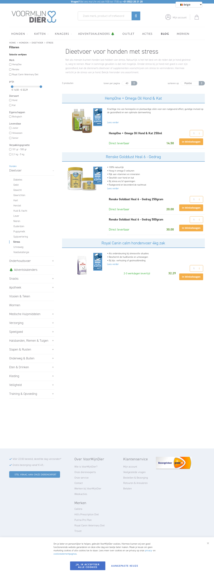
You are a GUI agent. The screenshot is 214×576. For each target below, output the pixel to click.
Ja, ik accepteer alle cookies (87, 566)
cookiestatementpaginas (65, 553)
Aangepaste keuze (124, 565)
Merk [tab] (11, 60)
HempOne (17, 64)
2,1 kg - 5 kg (18, 154)
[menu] (107, 33)
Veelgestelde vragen (134, 472)
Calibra (78, 509)
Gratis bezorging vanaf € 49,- (28, 465)
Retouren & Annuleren (135, 483)
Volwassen (17, 133)
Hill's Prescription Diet (86, 514)
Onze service (81, 477)
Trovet (78, 531)
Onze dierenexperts (85, 472)
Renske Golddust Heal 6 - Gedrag (133, 156)
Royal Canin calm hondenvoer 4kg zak (133, 243)
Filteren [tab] (14, 47)
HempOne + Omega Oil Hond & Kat (133, 98)
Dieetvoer (37, 42)
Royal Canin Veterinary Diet (25, 74)
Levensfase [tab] (15, 123)
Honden (23, 42)
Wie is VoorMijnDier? (85, 466)
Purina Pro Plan (83, 520)
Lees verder (113, 122)
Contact (78, 483)
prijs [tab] (11, 81)
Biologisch (17, 116)
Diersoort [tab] (14, 96)
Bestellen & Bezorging (135, 477)
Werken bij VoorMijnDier (87, 488)
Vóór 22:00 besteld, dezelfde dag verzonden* (37, 459)
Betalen (127, 488)
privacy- (148, 550)
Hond (14, 100)
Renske (15, 69)
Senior (15, 138)
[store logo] (34, 17)
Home (12, 42)
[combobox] (109, 16)
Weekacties (80, 494)
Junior (15, 128)
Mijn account (180, 17)
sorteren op (173, 83)
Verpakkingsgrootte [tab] (19, 145)
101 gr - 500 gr (19, 149)
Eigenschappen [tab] (17, 112)
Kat (14, 105)
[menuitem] (18, 33)
